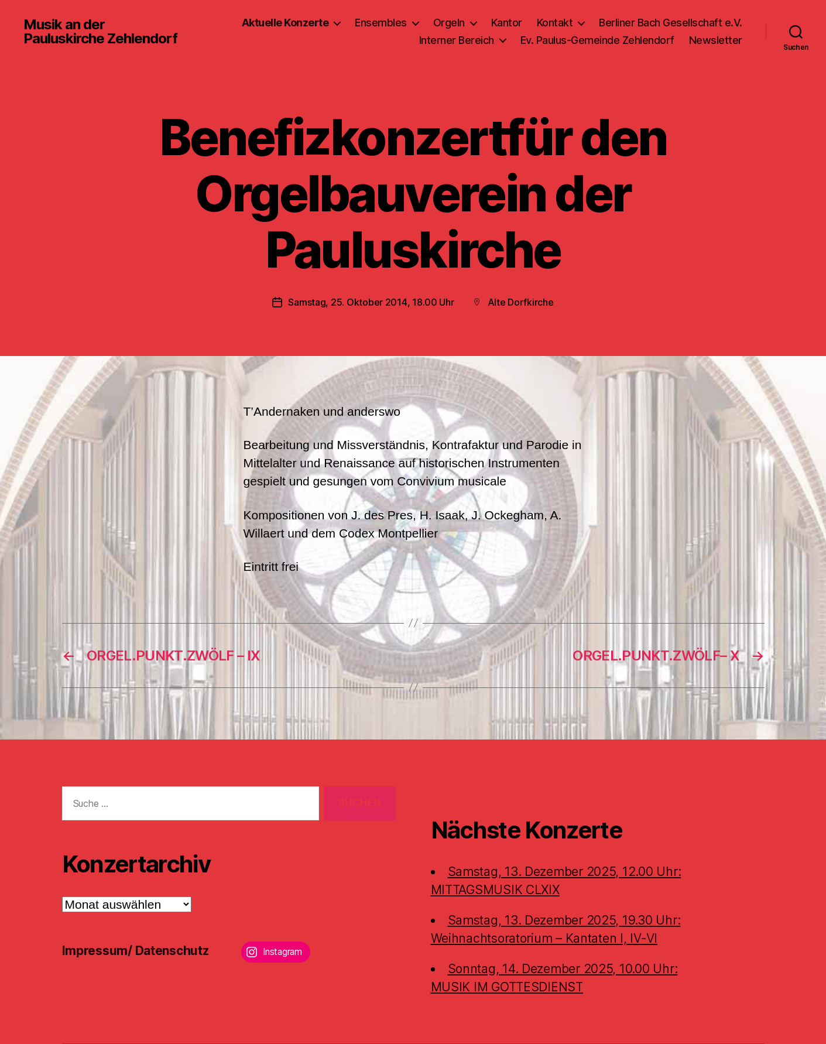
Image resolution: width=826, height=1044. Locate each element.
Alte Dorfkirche (521, 302)
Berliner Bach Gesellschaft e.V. (670, 22)
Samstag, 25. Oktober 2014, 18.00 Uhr (371, 302)
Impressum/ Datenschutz (135, 950)
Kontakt (555, 22)
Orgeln (449, 22)
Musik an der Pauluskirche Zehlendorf (100, 32)
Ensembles (381, 22)
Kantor (506, 22)
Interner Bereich (456, 40)
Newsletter (715, 40)
